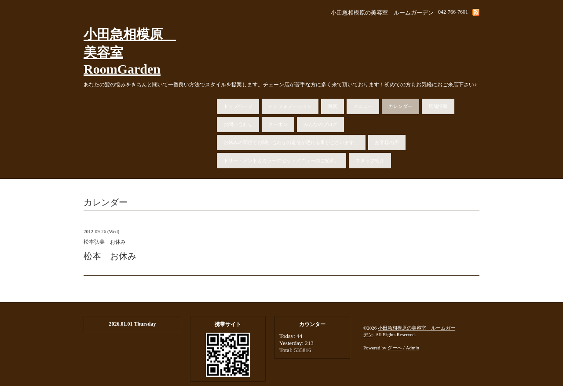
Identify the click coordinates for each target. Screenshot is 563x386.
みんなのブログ (320, 124)
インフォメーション (290, 106)
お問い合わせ (237, 124)
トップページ (237, 106)
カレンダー (400, 106)
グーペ (395, 347)
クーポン (278, 124)
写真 (332, 106)
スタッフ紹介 (369, 160)
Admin (413, 347)
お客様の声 (387, 142)
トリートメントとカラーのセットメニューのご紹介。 (281, 160)
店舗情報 (438, 106)
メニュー (363, 106)
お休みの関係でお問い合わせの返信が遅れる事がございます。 (291, 142)
